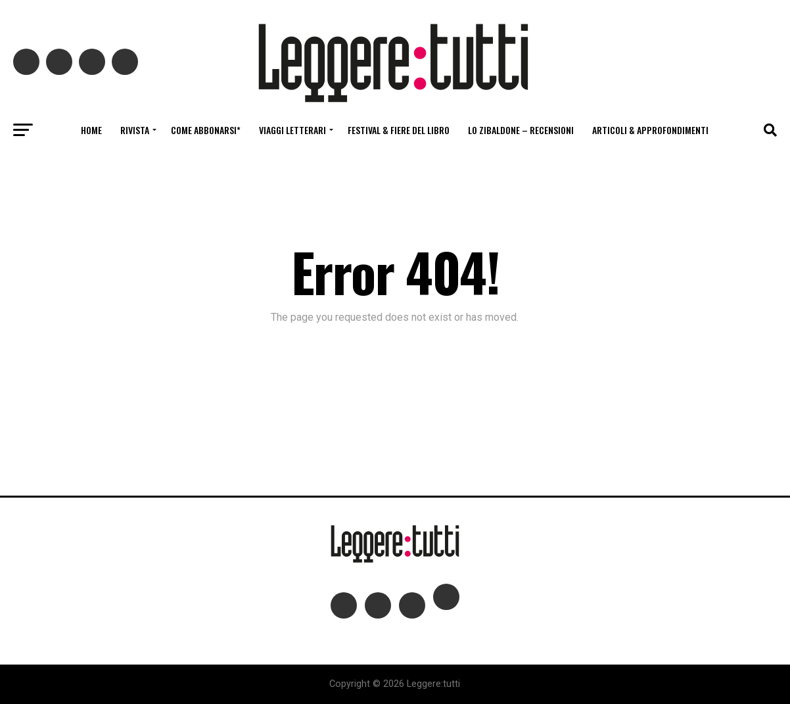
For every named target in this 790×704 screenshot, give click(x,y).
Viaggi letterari (292, 130)
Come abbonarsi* (206, 130)
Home (91, 130)
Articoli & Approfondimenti (650, 130)
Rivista (134, 130)
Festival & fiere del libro (399, 130)
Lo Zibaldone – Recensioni (521, 130)
